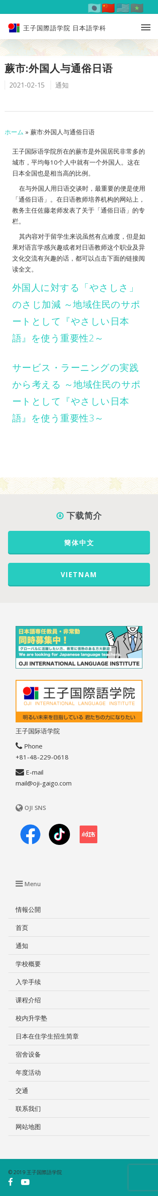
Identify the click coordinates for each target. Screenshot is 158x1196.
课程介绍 (28, 1000)
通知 (62, 85)
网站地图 (28, 1126)
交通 (22, 1090)
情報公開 (28, 909)
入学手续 (28, 982)
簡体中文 (79, 542)
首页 (22, 927)
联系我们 (28, 1108)
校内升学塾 (31, 1018)
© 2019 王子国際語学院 (35, 1172)
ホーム (14, 132)
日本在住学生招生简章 (47, 1036)
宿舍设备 (28, 1054)
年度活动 (28, 1072)
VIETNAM (79, 574)
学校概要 (28, 963)
